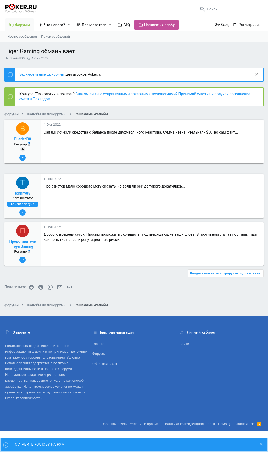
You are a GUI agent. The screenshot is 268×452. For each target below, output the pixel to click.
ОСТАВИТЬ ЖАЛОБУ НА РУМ (40, 444)
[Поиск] (230, 9)
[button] (68, 25)
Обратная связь (105, 364)
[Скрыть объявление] (255, 75)
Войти (184, 344)
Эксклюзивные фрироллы (43, 74)
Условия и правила (145, 424)
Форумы (99, 354)
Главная (98, 344)
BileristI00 (17, 58)
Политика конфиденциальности (189, 424)
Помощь (225, 424)
